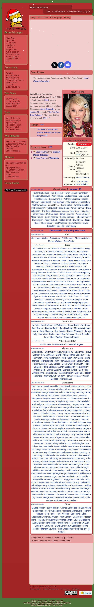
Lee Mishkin (63, 257)
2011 (45, 118)
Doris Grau (55, 238)
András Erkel (38, 523)
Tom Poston (76, 416)
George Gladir (51, 328)
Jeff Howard (66, 302)
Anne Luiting (80, 305)
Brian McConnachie (52, 311)
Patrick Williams (67, 281)
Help (8, 61)
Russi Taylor (69, 241)
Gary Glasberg (46, 331)
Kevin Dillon (66, 205)
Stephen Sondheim (66, 476)
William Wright (58, 314)
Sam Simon (52, 272)
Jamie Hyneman (67, 214)
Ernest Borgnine (76, 431)
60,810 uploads (13, 101)
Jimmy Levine (38, 373)
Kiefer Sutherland (41, 193)
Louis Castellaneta (82, 520)
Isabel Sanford (40, 410)
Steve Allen (66, 395)
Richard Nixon (63, 389)
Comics (9, 47)
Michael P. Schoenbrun (61, 248)
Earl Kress (85, 325)
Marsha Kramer (60, 287)
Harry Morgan (83, 428)
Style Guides (11, 82)
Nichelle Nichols (58, 482)
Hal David (42, 520)
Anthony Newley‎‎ (84, 392)
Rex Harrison (49, 389)
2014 (78, 154)
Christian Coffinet (82, 238)
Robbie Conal (65, 220)
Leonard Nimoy (51, 443)
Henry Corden (64, 413)
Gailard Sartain (64, 497)
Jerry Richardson (39, 281)
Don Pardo (71, 440)
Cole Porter (50, 514)
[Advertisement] (15, 235)
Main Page (11, 38)
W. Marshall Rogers (74, 344)
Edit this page (56, 17)
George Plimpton (70, 407)
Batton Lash (54, 334)
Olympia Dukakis (69, 473)
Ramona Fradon (71, 337)
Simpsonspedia (13, 151)
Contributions (58, 11)
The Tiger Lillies (49, 211)
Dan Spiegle (60, 331)
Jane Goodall (78, 497)
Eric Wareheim (55, 199)
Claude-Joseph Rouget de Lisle (45, 508)
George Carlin (48, 419)
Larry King (84, 470)
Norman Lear (37, 491)
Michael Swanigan (42, 314)
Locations (10, 45)
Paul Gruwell (50, 269)
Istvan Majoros (64, 308)
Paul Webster (63, 514)
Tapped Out (11, 49)
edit (42, 124)
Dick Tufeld (51, 431)
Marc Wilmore (61, 293)
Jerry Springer (49, 485)
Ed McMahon (62, 422)
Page (33, 17)
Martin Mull (37, 494)
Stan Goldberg (65, 328)
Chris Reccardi (55, 284)
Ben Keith (78, 364)
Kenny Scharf (51, 220)
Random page (12, 56)
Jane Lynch (84, 196)
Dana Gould (64, 208)
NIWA (8, 174)
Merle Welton (49, 278)
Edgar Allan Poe (40, 511)
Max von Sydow (49, 467)
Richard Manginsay (81, 272)
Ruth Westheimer (65, 529)
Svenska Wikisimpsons (16, 141)
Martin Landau (48, 449)
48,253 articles (12, 99)
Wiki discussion (13, 87)
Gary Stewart (50, 376)
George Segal (54, 473)
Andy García (71, 202)
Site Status (76, 589)
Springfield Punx (13, 167)
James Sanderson (69, 508)
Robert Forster (63, 461)
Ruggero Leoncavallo (72, 511)
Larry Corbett (54, 364)
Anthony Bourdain (72, 199)
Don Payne (82, 263)
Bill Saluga (36, 485)
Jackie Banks (70, 251)
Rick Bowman (75, 293)
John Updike (49, 422)
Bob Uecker (80, 529)
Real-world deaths (62, 541)
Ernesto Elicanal (84, 284)
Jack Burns (63, 464)
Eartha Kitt (75, 419)
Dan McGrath (79, 317)
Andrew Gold (39, 370)
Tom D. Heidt (45, 344)
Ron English (37, 220)
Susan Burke (67, 305)
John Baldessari (50, 464)
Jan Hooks (38, 443)
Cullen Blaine (39, 290)
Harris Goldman (50, 367)
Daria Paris (80, 260)
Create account (74, 11)
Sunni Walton (40, 257)
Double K (39, 526)
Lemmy (35, 331)
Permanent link (12, 127)
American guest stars (64, 538)
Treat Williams (60, 223)
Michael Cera (52, 214)
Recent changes (13, 54)
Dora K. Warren (51, 517)
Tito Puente (54, 395)
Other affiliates (12, 177)
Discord (9, 84)
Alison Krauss (37, 217)
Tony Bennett (77, 485)
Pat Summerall (47, 437)
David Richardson (45, 293)
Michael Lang (66, 379)
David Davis (60, 526)
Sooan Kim (36, 278)
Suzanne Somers (47, 488)
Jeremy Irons (39, 214)
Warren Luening (54, 370)
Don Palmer (67, 364)
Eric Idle (60, 226)
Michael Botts (47, 361)
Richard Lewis (65, 491)
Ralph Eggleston (80, 302)
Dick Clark (62, 431)
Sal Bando (85, 482)
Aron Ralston (57, 196)
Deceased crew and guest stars (67, 230)
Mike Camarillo (75, 296)
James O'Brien (66, 260)
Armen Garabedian (66, 367)
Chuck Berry (51, 373)
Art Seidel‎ (51, 257)
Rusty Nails (53, 520)
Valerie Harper (48, 461)
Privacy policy (35, 589)
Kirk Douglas (76, 464)
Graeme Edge (50, 476)
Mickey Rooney (58, 440)
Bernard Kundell (70, 370)
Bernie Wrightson (75, 331)
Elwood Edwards (82, 494)
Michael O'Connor (41, 248)
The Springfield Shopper (12, 147)
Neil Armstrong (62, 434)
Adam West (85, 446)
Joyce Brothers (62, 437)
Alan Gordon (65, 517)
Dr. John (61, 376)
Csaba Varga (66, 520)
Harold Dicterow (76, 355)
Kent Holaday (76, 257)
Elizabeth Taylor (81, 425)
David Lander (72, 470)
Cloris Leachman (38, 473)
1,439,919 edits (13, 103)
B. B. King (83, 370)
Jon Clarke (78, 358)
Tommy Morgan (74, 376)
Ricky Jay (54, 458)
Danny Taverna (38, 272)
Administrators (12, 78)
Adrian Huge (74, 211)
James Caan (43, 482)
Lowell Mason (55, 511)
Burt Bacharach (74, 526)
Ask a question (12, 52)
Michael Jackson (77, 422)
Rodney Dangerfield (73, 410)
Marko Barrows (48, 296)
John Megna (77, 389)
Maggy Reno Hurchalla (74, 479)
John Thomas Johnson (65, 361)
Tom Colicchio (57, 193)
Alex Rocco (65, 443)
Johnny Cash (55, 407)
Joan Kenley (58, 470)
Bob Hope (43, 407)
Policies (9, 73)
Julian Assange (51, 217)
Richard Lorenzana (44, 266)
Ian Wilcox (49, 299)
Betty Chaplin (61, 266)
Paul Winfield (85, 407)
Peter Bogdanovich (53, 479)
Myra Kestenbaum (52, 358)
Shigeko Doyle (83, 311)
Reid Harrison (69, 311)
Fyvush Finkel (59, 446)
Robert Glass (79, 248)
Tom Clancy (44, 440)
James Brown (63, 416)
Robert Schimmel (50, 425)
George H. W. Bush (80, 523)
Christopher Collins (39, 238)
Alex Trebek (46, 470)
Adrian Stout (85, 211)
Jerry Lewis (73, 449)
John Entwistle (82, 401)
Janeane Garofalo (81, 205)
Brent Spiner (46, 223)
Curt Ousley (50, 352)
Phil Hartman (67, 238)
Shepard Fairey (84, 217)
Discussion (43, 17)
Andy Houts (73, 254)
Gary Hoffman (52, 275)
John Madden (83, 476)
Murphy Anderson (82, 328)
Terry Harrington (75, 299)
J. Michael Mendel (43, 287)
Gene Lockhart (78, 386)
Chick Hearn (50, 404)
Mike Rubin (67, 358)
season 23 (34, 112)
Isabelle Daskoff (66, 373)
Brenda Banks (77, 290)
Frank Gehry (59, 500)
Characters (11, 43)
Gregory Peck (78, 404)
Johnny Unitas (63, 404)
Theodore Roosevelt (41, 196)
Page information (13, 129)
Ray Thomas (49, 452)
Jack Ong (35, 449)
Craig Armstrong (49, 308)
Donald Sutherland (82, 491)
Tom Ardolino (39, 431)
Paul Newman (63, 419)
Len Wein (43, 334)
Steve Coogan (75, 223)
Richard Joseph (40, 364)
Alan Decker (64, 290)
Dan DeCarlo (46, 325)
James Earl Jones (65, 494)
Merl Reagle (77, 443)
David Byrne (77, 220)
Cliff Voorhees (65, 272)
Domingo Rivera (83, 281)
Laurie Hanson (52, 302)
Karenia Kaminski (74, 314)
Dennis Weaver (48, 416)
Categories (36, 538)
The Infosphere (12, 172)
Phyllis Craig (85, 254)
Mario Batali (46, 202)
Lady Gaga (71, 226)
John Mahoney (63, 452)
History (67, 17)
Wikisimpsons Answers (16, 144)
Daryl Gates (78, 517)
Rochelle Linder (63, 278)
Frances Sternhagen (81, 488)
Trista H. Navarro (39, 284)
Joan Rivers (41, 152)
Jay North (36, 497)
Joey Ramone (49, 398)
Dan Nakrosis (68, 334)
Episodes (10, 40)
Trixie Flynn (61, 299)
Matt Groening (37, 208)
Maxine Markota (68, 263)
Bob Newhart (49, 494)
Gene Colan (73, 325)
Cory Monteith (77, 437)
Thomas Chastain (55, 251)
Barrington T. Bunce (50, 260)
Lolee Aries (53, 281)
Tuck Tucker (51, 290)
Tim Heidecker (41, 199)
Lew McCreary (47, 355)
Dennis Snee (69, 284)
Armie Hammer (77, 208)
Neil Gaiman (58, 202)
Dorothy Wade (83, 361)
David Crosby (73, 482)
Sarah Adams (85, 508)
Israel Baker (82, 367)
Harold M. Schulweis (67, 269)
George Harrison (78, 398)
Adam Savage (82, 214)
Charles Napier (57, 428)
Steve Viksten (75, 266)
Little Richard (63, 467)
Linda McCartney (67, 392)
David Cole (79, 352)
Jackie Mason (71, 196)
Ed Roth (35, 325)
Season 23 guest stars (42, 541)
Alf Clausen (51, 317)
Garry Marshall (45, 446)
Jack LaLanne (66, 425)
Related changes (13, 120)
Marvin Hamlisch (46, 434)
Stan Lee (44, 458)
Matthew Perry (63, 488)
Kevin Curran (83, 275)
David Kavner (64, 523)
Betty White (38, 479)
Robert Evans (77, 461)
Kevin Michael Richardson (76, 193)
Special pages (12, 122)
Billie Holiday (37, 352)
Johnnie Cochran (48, 413)
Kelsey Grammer (67, 217)
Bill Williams (58, 344)
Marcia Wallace (55, 241)
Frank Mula (62, 296)
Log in (87, 11)
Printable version (13, 125)
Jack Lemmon (63, 398)
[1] (49, 117)
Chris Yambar (56, 337)
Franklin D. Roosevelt (60, 386)
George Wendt (49, 497)
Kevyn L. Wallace (51, 263)
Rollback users (12, 75)
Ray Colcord (38, 275)
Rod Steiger (37, 404)
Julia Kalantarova (67, 275)
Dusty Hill (49, 526)
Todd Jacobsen (64, 317)
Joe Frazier (70, 428)
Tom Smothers (51, 491)
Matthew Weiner (39, 205)
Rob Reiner (71, 500)
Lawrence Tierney (47, 401)
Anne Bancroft (78, 413)
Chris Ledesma (52, 305)
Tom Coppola (47, 254)
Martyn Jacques (63, 211)
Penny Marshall (67, 458)
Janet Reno (73, 446)
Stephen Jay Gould (65, 401)
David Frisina (62, 355)
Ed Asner (38, 476)
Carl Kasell (49, 455)
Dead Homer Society (15, 170)
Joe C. (75, 395)
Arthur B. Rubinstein (81, 278)
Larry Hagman (77, 434)
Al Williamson (60, 325)
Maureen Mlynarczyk (78, 287)
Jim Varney (42, 395)
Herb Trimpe (51, 523)
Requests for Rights (15, 80)
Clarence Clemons (40, 428)
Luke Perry (80, 458)
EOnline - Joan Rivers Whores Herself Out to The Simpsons (48, 132)
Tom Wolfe (60, 455)
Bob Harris (75, 514)
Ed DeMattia (60, 254)
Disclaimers (65, 589)
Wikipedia (54, 158)
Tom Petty (37, 452)
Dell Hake (79, 373)
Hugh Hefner (85, 449)
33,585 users (12, 106)
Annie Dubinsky (83, 178)
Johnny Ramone (55, 410)
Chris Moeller (83, 269)
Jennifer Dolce (38, 305)
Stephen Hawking (79, 452)
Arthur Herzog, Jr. (65, 352)
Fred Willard (76, 467)
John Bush (78, 308)
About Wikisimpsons (50, 589)
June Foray (61, 449)
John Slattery (84, 202)
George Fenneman (50, 392)
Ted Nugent (52, 208)
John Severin (37, 328)
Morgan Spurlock (48, 529)
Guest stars (47, 538)
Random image (13, 59)
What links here (13, 118)
